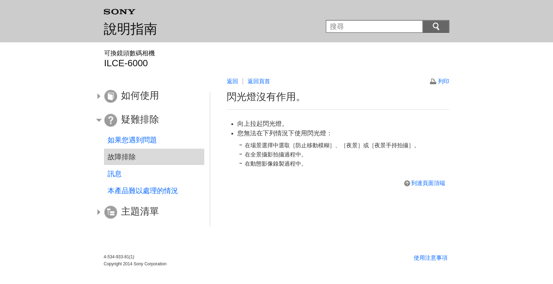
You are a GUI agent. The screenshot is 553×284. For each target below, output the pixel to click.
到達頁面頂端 (428, 183)
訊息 (115, 174)
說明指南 (130, 29)
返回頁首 (259, 81)
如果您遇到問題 (132, 140)
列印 (443, 81)
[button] (148, 96)
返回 (232, 81)
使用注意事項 (431, 258)
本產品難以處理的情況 (143, 191)
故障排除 (122, 157)
